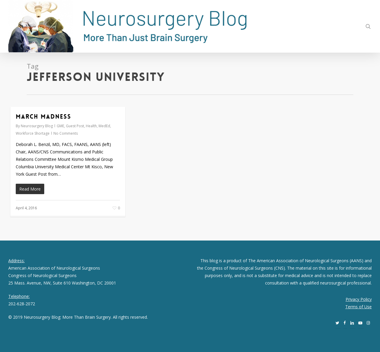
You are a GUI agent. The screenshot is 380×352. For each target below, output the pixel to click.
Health (91, 125)
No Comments (65, 133)
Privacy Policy (359, 299)
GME (60, 125)
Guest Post (75, 125)
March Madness (43, 116)
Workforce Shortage (33, 133)
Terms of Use (358, 306)
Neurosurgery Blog (37, 125)
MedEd (104, 125)
